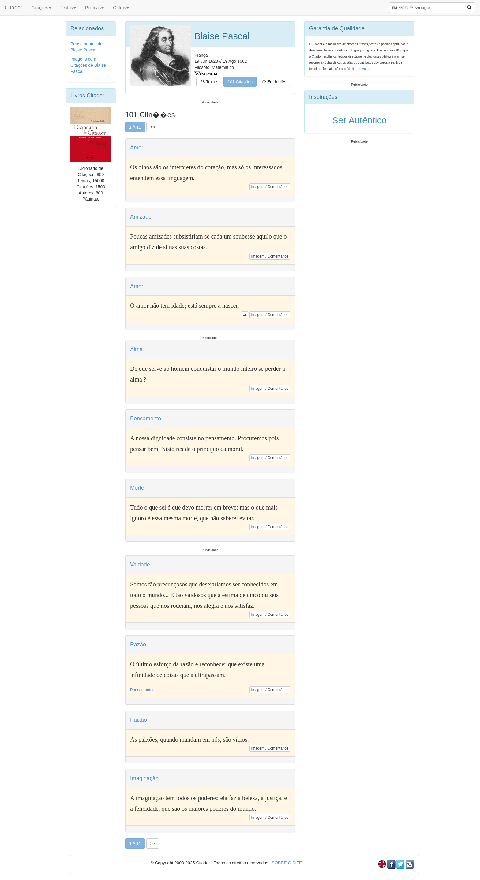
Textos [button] (68, 7)
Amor (136, 148)
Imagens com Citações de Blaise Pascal (88, 65)
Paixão (138, 720)
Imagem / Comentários (269, 187)
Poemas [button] (94, 7)
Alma (136, 349)
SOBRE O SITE (287, 862)
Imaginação (144, 778)
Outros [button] (121, 7)
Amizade (141, 217)
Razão (138, 644)
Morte (137, 488)
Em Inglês (274, 81)
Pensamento (145, 419)
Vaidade (140, 565)
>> (152, 127)
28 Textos (209, 81)
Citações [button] (41, 7)
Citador (13, 8)
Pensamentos (142, 689)
